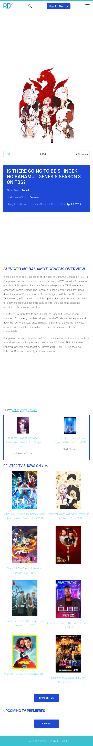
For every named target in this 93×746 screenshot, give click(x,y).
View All (46, 723)
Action (15, 409)
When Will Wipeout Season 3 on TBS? (24, 674)
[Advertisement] (46, 36)
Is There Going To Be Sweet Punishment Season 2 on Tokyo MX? (23, 442)
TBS (7, 154)
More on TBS (46, 697)
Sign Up (63, 6)
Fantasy (32, 409)
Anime (23, 409)
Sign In (53, 6)
